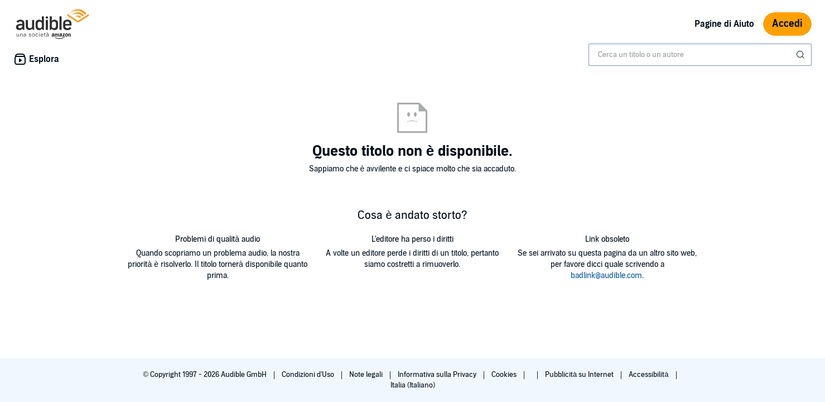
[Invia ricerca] (802, 55)
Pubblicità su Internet (580, 374)
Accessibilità (649, 374)
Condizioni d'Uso (309, 374)
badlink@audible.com (606, 275)
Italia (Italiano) (412, 385)
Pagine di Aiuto (724, 24)
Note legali (366, 374)
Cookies (504, 374)
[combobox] (700, 55)
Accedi (787, 24)
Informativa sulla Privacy (438, 374)
